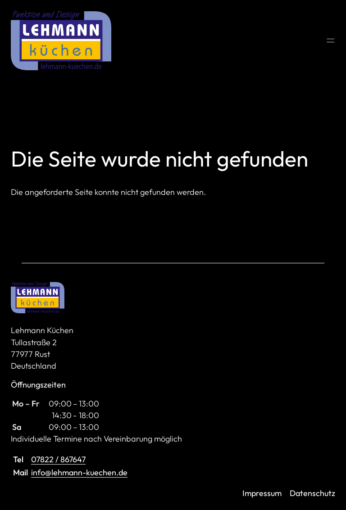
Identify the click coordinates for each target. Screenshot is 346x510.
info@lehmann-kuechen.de (79, 472)
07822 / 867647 (58, 459)
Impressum (262, 493)
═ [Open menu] (330, 41)
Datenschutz (312, 493)
